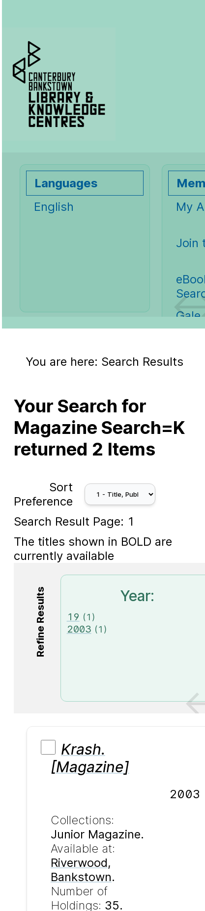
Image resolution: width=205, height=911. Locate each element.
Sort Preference (43, 494)
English (54, 207)
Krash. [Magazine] (90, 758)
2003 (79, 629)
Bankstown (81, 877)
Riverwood (79, 863)
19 (73, 616)
